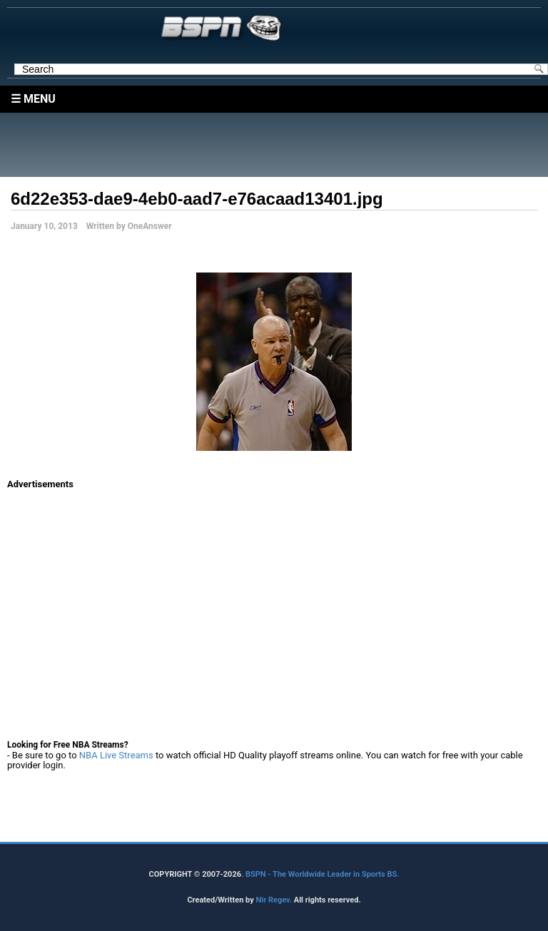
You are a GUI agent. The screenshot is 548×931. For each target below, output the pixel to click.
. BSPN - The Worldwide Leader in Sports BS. (320, 874)
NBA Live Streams (116, 755)
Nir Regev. (274, 900)
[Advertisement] (277, 145)
